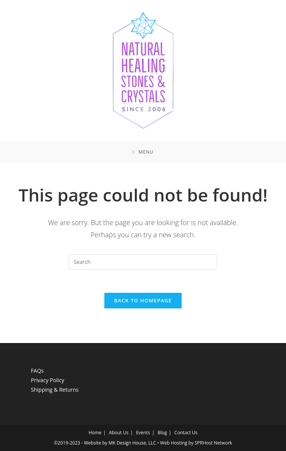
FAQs (37, 370)
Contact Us (186, 432)
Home (94, 432)
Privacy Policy (47, 380)
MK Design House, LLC (132, 443)
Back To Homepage (143, 300)
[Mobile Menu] (143, 152)
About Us (118, 432)
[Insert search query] (143, 262)
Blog (162, 432)
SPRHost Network (213, 443)
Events (143, 432)
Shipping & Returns (54, 389)
